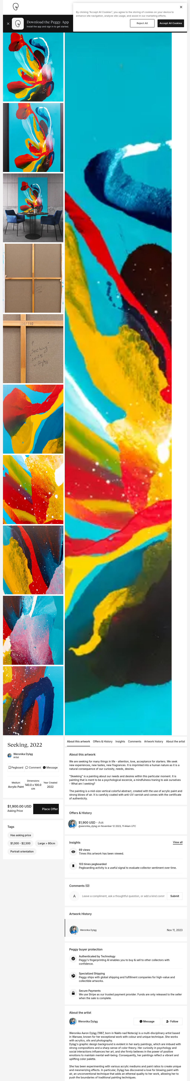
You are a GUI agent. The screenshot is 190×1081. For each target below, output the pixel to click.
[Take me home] (15, 6)
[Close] (181, 7)
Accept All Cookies (171, 23)
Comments (134, 741)
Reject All (142, 23)
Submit (174, 896)
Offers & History (102, 741)
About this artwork (78, 741)
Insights (120, 741)
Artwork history (153, 741)
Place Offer (50, 809)
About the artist (175, 741)
